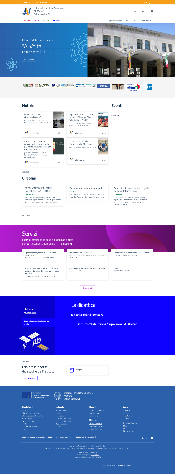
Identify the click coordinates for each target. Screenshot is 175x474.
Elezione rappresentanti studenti (85, 188)
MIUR (24, 410)
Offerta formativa (95, 423)
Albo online (127, 418)
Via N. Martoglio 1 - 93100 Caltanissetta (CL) (90, 446)
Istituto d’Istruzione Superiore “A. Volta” (107, 324)
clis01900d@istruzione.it (78, 448)
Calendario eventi (129, 415)
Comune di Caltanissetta (31, 426)
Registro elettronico (115, 20)
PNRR (128, 20)
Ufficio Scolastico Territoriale (32, 415)
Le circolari (126, 413)
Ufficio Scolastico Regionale (32, 413)
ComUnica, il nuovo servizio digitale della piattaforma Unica (131, 189)
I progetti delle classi (96, 429)
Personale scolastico (96, 410)
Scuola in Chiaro (28, 418)
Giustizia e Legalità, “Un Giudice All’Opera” (34, 116)
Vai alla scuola (29, 59)
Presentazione (61, 410)
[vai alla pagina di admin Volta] (34, 133)
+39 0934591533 (59, 448)
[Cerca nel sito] (135, 11)
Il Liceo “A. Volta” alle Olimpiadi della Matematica (81, 143)
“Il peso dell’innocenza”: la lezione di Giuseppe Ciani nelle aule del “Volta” (81, 117)
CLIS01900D (95, 455)
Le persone (60, 415)
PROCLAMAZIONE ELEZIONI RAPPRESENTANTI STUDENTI (39, 189)
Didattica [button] (56, 20)
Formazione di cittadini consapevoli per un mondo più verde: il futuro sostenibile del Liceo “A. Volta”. (37, 145)
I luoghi (58, 413)
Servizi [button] (36, 20)
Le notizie (126, 410)
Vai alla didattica (29, 378)
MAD (135, 20)
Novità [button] (46, 20)
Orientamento (146, 20)
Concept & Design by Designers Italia (117, 465)
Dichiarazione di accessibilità (85, 437)
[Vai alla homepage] (26, 11)
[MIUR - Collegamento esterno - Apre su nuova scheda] (34, 2)
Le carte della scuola (63, 421)
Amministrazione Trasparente (33, 437)
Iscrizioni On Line (28, 421)
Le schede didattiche (96, 426)
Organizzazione (61, 423)
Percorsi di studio (95, 415)
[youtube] (152, 11)
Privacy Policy (65, 437)
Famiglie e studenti (96, 413)
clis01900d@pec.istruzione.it (120, 448)
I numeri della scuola (63, 418)
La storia (59, 426)
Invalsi (24, 423)
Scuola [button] (27, 20)
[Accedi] (148, 2)
